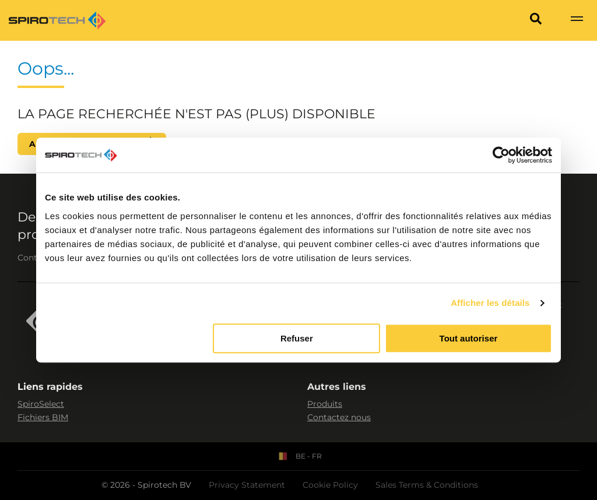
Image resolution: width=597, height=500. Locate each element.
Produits (324, 404)
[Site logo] (57, 20)
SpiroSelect (40, 404)
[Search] (535, 20)
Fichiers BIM (42, 417)
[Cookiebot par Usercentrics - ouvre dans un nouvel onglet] (501, 155)
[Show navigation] (576, 20)
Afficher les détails (490, 303)
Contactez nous (339, 417)
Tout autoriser (469, 338)
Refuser (296, 338)
